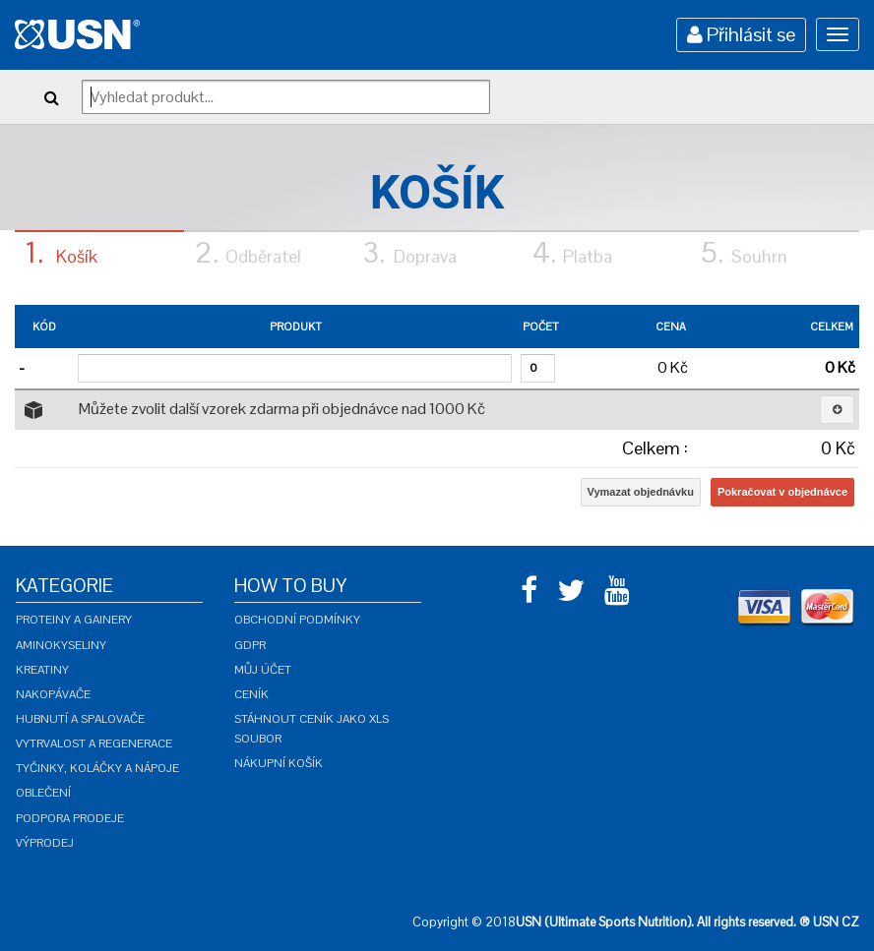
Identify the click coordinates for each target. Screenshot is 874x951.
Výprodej (45, 843)
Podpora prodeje (70, 818)
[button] (837, 409)
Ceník (251, 694)
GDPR (250, 645)
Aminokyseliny (61, 645)
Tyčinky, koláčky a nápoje (97, 768)
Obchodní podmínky (297, 619)
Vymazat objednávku (641, 492)
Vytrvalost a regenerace (94, 743)
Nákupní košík (278, 763)
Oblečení (43, 793)
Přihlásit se (741, 34)
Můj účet (262, 670)
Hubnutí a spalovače (80, 719)
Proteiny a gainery (74, 619)
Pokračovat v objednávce (782, 492)
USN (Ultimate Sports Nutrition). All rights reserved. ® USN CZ (687, 922)
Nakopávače (53, 694)
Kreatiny (42, 670)
